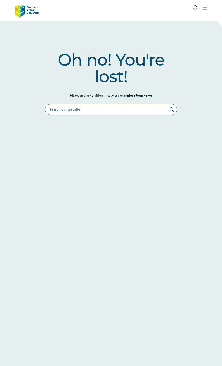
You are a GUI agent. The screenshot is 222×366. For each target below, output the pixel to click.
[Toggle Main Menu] (205, 8)
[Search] (171, 109)
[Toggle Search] (195, 8)
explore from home (138, 95)
